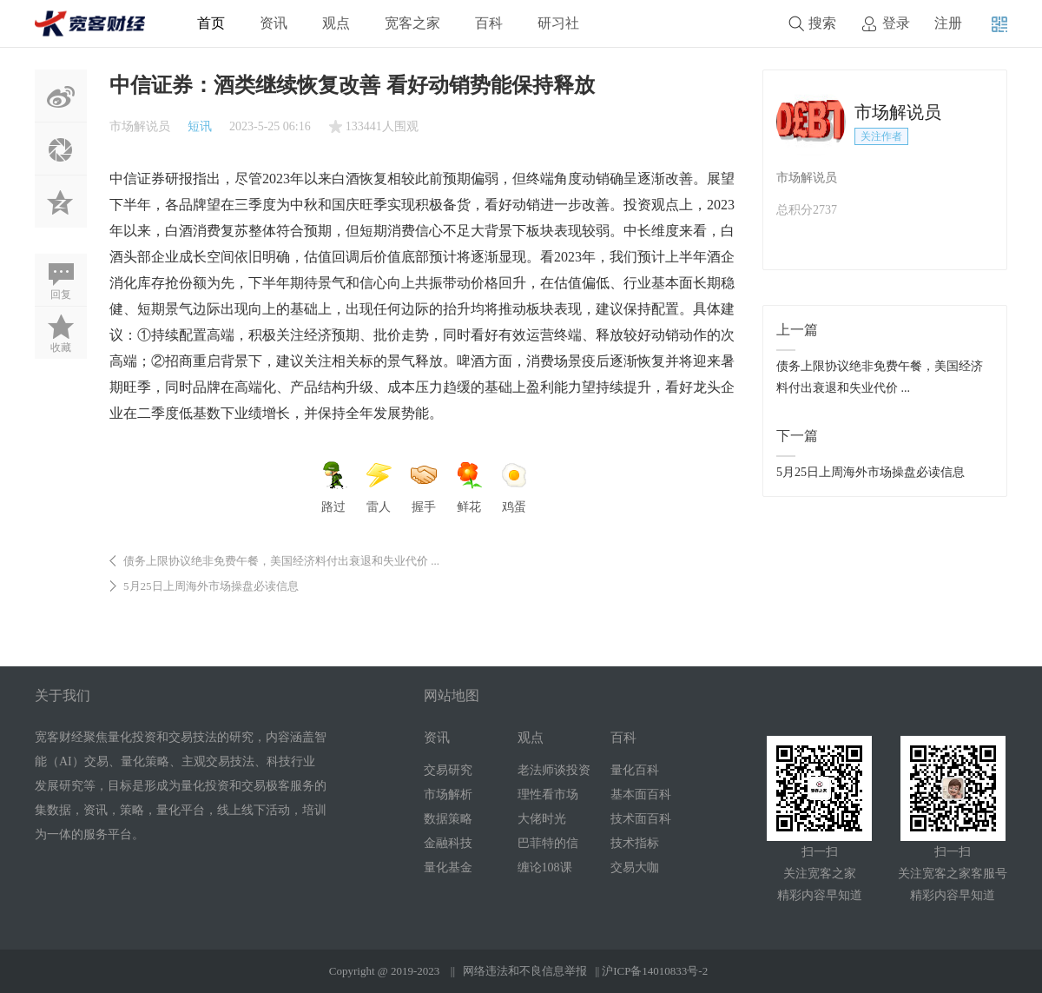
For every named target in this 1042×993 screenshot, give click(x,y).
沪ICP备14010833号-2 (655, 970)
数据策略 (448, 818)
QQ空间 (61, 201)
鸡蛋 (514, 487)
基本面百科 (640, 794)
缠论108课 (545, 867)
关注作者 (881, 136)
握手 (424, 487)
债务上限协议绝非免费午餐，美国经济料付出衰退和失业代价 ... (281, 560)
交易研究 (448, 770)
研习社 (558, 23)
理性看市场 (548, 794)
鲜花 (469, 487)
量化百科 (634, 770)
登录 (896, 23)
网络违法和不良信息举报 (525, 970)
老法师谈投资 (554, 770)
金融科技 (448, 843)
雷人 (378, 487)
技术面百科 (640, 818)
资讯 (273, 23)
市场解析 (448, 794)
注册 (948, 23)
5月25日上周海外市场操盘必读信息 (211, 585)
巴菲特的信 (548, 843)
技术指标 (634, 843)
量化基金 (448, 867)
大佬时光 (542, 818)
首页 (211, 23)
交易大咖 (634, 867)
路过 (333, 487)
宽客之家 (412, 23)
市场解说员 (139, 126)
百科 (489, 23)
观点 (336, 23)
